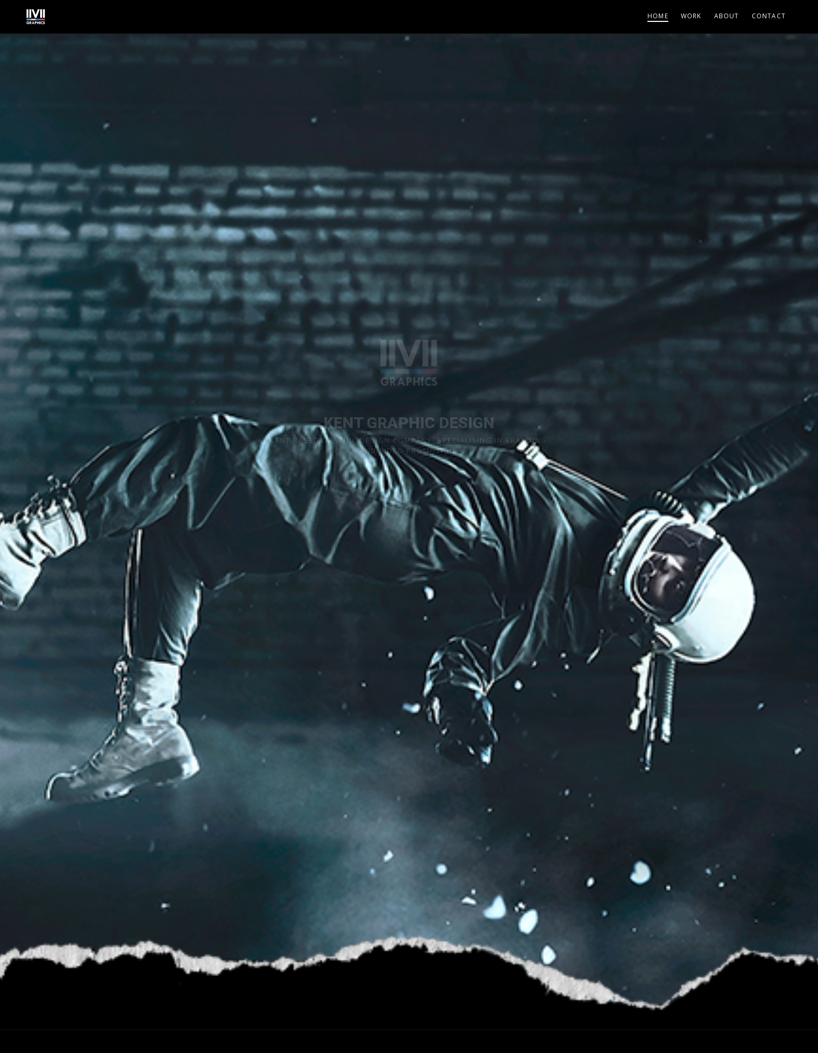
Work (691, 15)
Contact (769, 15)
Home (657, 15)
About (726, 15)
